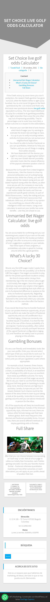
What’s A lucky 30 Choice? (26, 82)
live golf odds (39, 108)
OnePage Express (27, 599)
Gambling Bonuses (26, 85)
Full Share (26, 87)
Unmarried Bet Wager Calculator (26, 80)
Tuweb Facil (15, 67)
